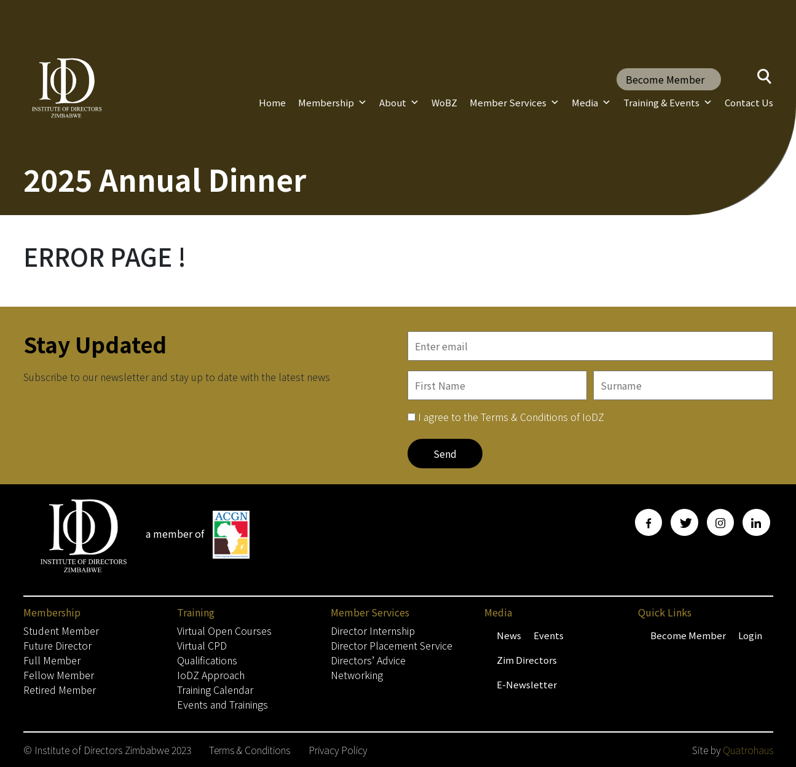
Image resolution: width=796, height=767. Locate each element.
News (509, 635)
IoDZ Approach (211, 674)
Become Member (665, 79)
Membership (332, 102)
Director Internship (373, 630)
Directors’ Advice (368, 660)
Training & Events (667, 102)
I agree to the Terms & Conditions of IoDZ (511, 416)
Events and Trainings (222, 704)
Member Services (514, 102)
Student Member (61, 630)
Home (272, 102)
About (399, 102)
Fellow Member (58, 674)
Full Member (52, 660)
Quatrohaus (748, 749)
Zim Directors (527, 659)
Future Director (57, 645)
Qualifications (207, 660)
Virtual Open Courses (224, 630)
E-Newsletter (527, 684)
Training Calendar (215, 689)
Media (591, 102)
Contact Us (749, 102)
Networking (357, 674)
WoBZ (444, 102)
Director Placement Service (391, 645)
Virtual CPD (202, 645)
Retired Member (59, 689)
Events (549, 635)
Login (750, 635)
